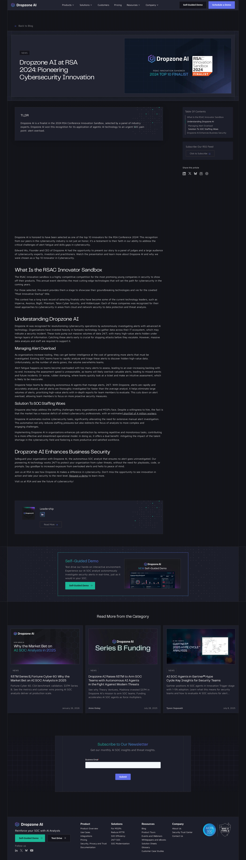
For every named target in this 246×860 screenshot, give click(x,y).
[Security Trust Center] (182, 832)
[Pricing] (83, 839)
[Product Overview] (89, 828)
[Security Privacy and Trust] (93, 843)
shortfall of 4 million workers (139, 413)
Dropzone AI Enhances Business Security (206, 133)
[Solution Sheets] (116, 828)
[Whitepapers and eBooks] (120, 843)
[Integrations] (86, 836)
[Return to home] (29, 824)
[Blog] (118, 832)
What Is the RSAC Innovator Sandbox (205, 117)
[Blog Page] (144, 828)
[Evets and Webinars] (115, 839)
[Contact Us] (177, 836)
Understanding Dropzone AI (200, 121)
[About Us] (176, 828)
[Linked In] (42, 514)
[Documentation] (88, 847)
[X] (21, 850)
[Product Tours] (118, 836)
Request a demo (78, 475)
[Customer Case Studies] (153, 851)
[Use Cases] (85, 832)
